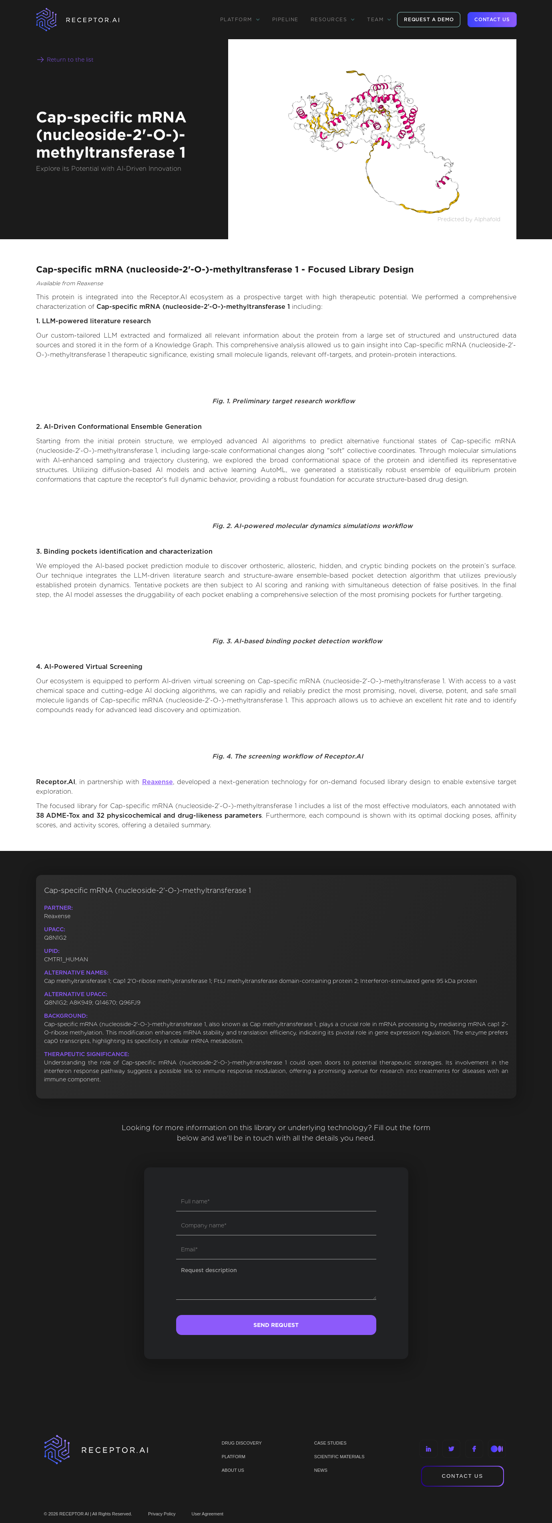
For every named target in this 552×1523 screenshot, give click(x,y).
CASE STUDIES (330, 1443)
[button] (240, 20)
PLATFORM (233, 1456)
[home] (88, 19)
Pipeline (285, 19)
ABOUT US (233, 1470)
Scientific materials (339, 1456)
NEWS (320, 1470)
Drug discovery (242, 1443)
